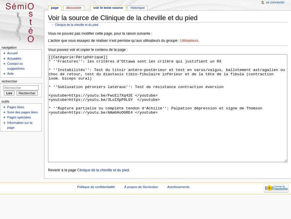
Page (55, 7)
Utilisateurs (189, 41)
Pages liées (15, 107)
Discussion (73, 7)
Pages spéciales (19, 117)
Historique (138, 7)
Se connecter (275, 2)
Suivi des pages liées (22, 112)
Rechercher (9, 81)
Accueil (12, 53)
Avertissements (178, 208)
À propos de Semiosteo (141, 208)
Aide (10, 73)
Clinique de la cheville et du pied (76, 24)
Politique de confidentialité (96, 208)
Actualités (14, 58)
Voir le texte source (108, 7)
